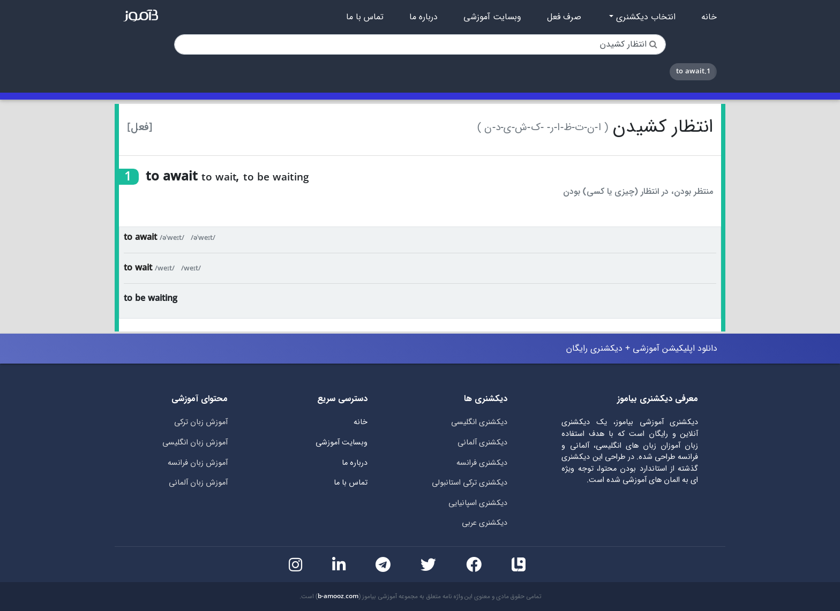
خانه (709, 17)
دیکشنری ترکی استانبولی (469, 483)
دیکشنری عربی (484, 523)
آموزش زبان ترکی (201, 422)
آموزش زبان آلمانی (198, 483)
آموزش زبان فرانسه (198, 463)
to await (140, 237)
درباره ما (423, 17)
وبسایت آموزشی (492, 17)
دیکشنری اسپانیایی (477, 503)
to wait (138, 268)
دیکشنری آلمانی (482, 442)
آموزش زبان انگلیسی (195, 442)
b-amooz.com (338, 596)
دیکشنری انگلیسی (479, 422)
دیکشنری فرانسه (481, 463)
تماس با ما (365, 17)
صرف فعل (564, 17)
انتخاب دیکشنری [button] (644, 17)
